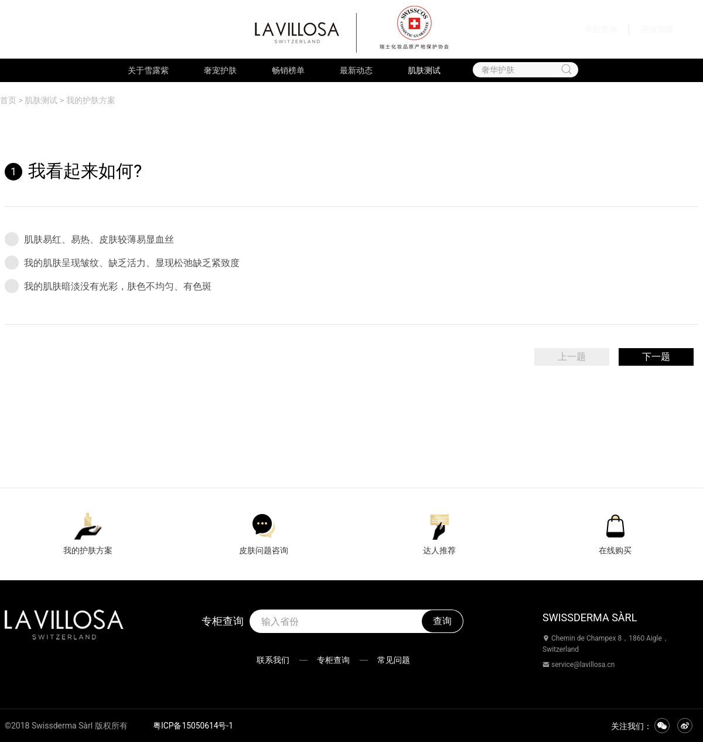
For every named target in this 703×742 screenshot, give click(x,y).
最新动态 (356, 70)
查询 (442, 621)
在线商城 (657, 29)
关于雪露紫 (148, 70)
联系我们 (269, 660)
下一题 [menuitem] (656, 356)
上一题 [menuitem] (572, 356)
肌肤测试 (424, 70)
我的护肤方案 (90, 100)
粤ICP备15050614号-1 (193, 725)
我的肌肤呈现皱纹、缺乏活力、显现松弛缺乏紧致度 (122, 263)
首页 (8, 100)
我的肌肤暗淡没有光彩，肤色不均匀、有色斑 (108, 286)
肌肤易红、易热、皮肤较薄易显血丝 (89, 239)
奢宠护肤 (220, 70)
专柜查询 (600, 29)
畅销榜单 (288, 70)
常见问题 (397, 660)
